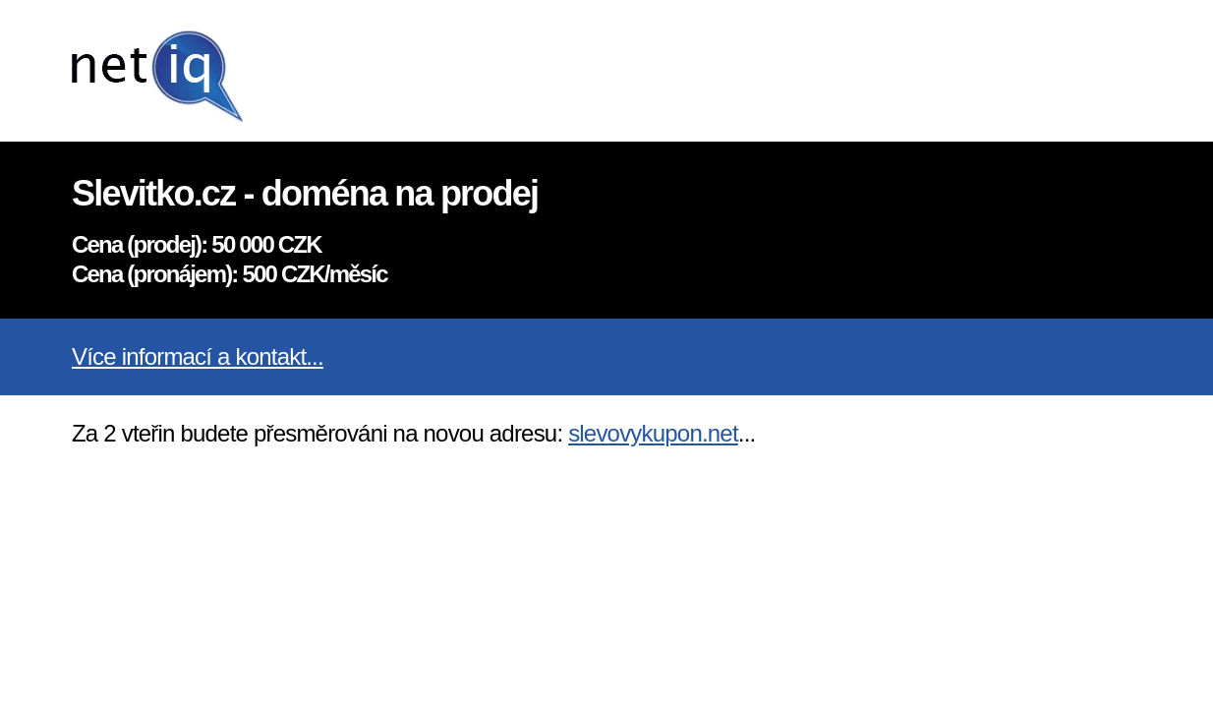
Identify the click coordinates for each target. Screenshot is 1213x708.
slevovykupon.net (653, 433)
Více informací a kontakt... (197, 356)
